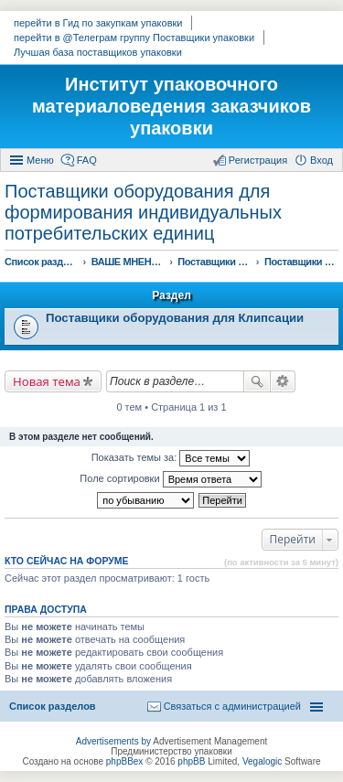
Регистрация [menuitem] (258, 160)
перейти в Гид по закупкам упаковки (98, 22)
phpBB (191, 761)
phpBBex (125, 761)
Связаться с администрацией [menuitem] (232, 706)
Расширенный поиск (283, 381)
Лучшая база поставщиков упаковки (98, 52)
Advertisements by (113, 741)
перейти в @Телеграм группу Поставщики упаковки (134, 37)
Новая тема (46, 381)
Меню (40, 160)
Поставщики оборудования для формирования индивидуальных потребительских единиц (143, 212)
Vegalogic (262, 761)
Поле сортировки (170, 479)
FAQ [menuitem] (87, 160)
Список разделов (52, 706)
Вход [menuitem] (321, 160)
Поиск (257, 381)
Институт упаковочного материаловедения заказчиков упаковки (171, 106)
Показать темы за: (171, 458)
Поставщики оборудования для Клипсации (175, 318)
